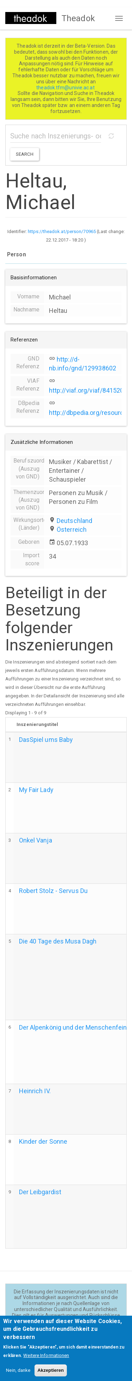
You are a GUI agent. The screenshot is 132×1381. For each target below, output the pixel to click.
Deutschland (74, 520)
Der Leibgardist (40, 1192)
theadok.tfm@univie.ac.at (66, 87)
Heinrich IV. (35, 1091)
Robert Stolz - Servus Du (53, 890)
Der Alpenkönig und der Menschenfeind (75, 1027)
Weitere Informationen (46, 1361)
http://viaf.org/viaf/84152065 (90, 390)
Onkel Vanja (35, 840)
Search (24, 154)
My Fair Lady (36, 789)
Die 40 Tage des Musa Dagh (58, 941)
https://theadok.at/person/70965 (62, 231)
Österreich (72, 529)
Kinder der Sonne (43, 1141)
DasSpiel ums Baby (46, 739)
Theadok (78, 18)
